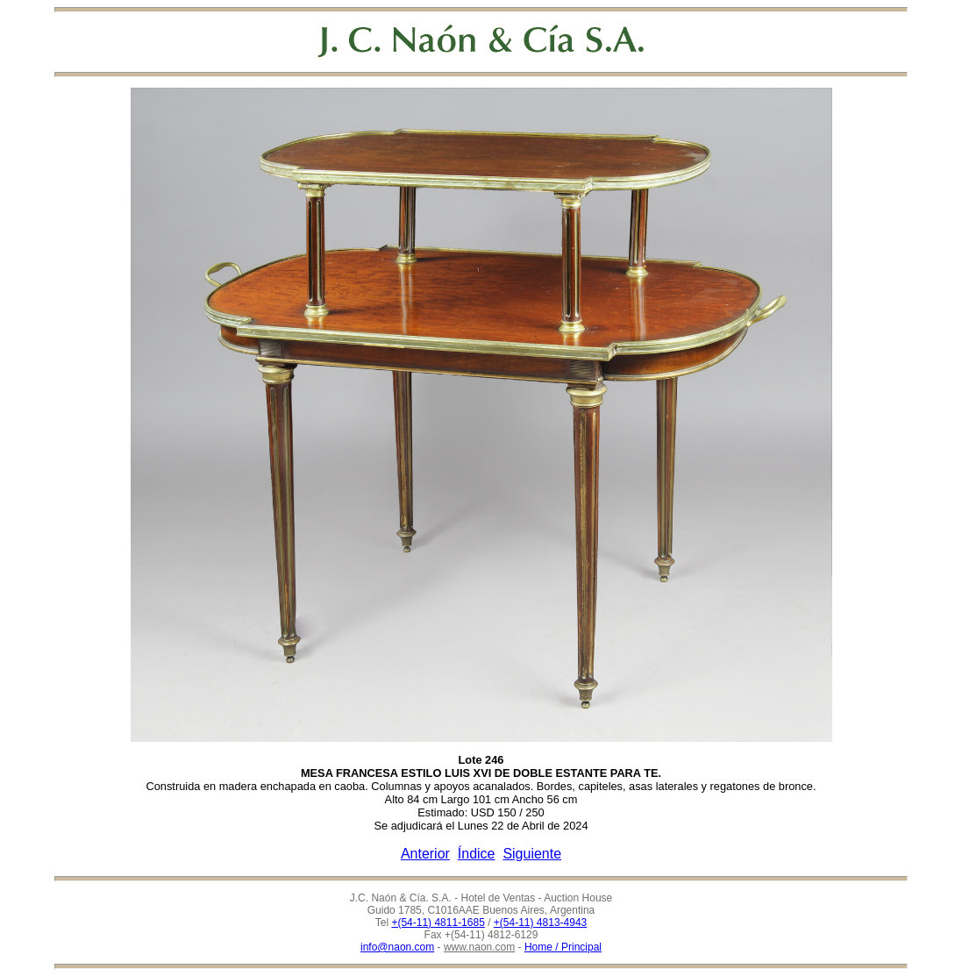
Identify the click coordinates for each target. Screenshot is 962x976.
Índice (476, 853)
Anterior (425, 853)
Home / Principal (563, 947)
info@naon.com (397, 947)
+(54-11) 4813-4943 (540, 922)
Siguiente (531, 853)
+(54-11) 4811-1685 (437, 922)
